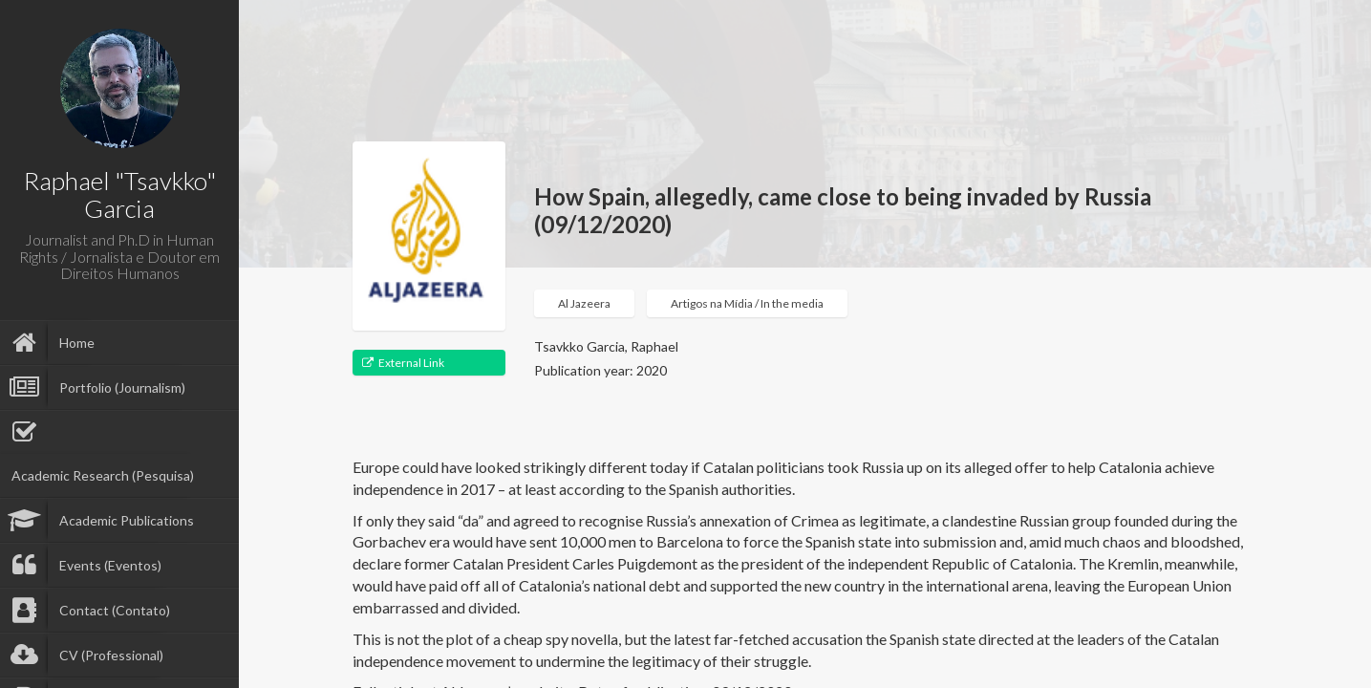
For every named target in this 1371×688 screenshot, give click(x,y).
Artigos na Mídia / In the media (747, 303)
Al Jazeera (584, 303)
